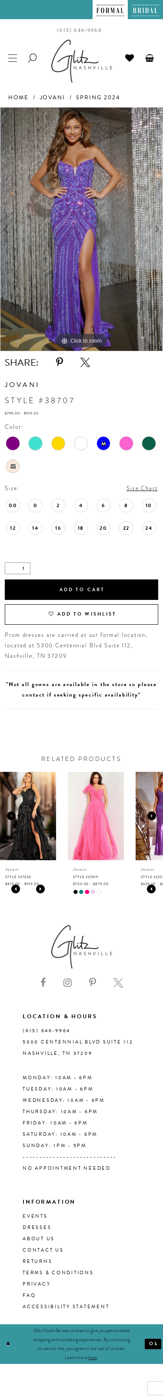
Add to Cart (82, 589)
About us (39, 1238)
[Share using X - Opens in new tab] (85, 363)
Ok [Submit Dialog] (153, 1343)
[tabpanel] (81, 229)
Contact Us (43, 1250)
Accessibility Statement (66, 1306)
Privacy (36, 1284)
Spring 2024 (98, 97)
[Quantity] (17, 568)
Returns (37, 1261)
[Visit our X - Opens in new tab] (118, 983)
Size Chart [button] (142, 488)
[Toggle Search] (33, 57)
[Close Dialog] (8, 1344)
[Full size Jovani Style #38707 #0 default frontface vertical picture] (81, 229)
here (92, 1357)
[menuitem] (110, 9)
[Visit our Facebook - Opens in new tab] (43, 983)
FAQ (29, 1295)
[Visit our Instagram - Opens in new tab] (67, 983)
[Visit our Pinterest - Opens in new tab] (92, 983)
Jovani (52, 97)
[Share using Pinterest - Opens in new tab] (59, 363)
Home (18, 97)
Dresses (37, 1227)
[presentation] (28, 816)
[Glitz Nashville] (81, 61)
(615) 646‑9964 (46, 1030)
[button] (150, 57)
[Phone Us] (79, 30)
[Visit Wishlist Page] (130, 57)
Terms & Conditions (58, 1272)
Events (35, 1216)
